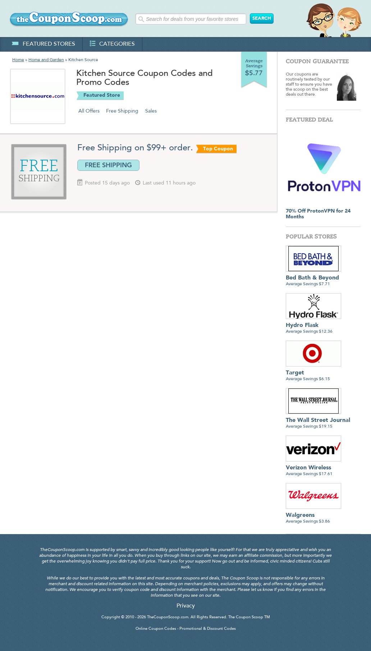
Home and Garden (46, 60)
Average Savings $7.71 (313, 278)
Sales (151, 111)
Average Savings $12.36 (313, 326)
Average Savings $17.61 (313, 468)
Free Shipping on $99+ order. (135, 148)
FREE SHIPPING (108, 165)
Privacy (186, 606)
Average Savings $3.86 (313, 515)
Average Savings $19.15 (318, 421)
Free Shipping (122, 111)
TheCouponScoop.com (167, 617)
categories (112, 44)
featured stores (43, 44)
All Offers (89, 111)
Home (18, 60)
